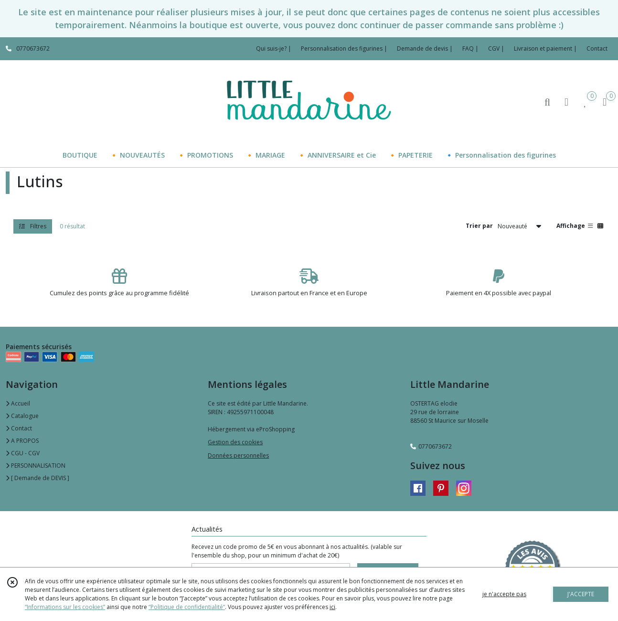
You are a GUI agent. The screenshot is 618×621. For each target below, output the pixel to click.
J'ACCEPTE (580, 594)
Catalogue (22, 416)
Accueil (18, 403)
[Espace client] (566, 101)
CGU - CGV (23, 453)
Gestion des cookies (235, 442)
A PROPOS (22, 441)
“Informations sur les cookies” (65, 607)
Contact (596, 48)
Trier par (479, 226)
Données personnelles (238, 455)
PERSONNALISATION (35, 465)
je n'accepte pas (504, 594)
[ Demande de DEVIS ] (37, 478)
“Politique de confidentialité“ (187, 607)
